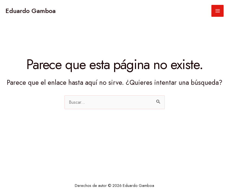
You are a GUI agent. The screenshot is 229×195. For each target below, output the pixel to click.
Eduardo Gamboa (30, 10)
